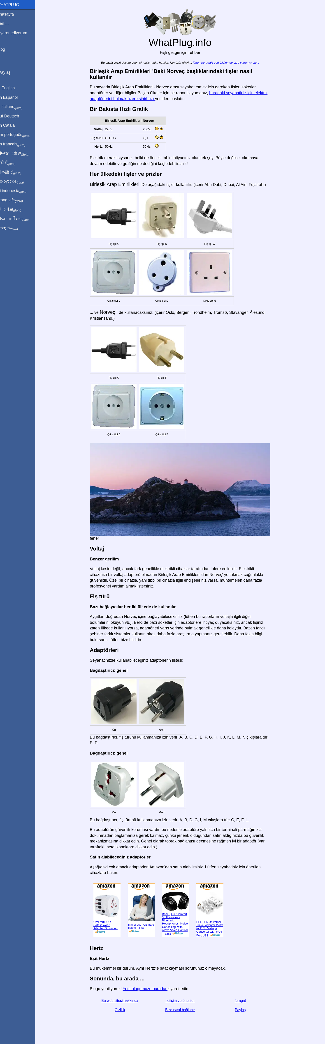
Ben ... (8, 23)
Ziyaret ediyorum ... (19, 33)
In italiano (15, 106)
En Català (11, 125)
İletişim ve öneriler (182, 1001)
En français (16, 144)
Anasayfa (10, 14)
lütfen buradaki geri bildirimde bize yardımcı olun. (229, 62)
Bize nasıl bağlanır (183, 1010)
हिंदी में (11, 163)
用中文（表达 (18, 153)
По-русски (15, 181)
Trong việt (15, 200)
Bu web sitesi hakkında (122, 1001)
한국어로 (14, 209)
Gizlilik (122, 1010)
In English (11, 88)
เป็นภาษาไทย (18, 218)
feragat (243, 1001)
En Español (12, 97)
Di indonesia (17, 190)
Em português (19, 134)
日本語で (14, 172)
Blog (6, 49)
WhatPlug (13, 4)
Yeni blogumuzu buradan (147, 989)
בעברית (12, 228)
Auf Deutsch (13, 116)
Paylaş (243, 1010)
